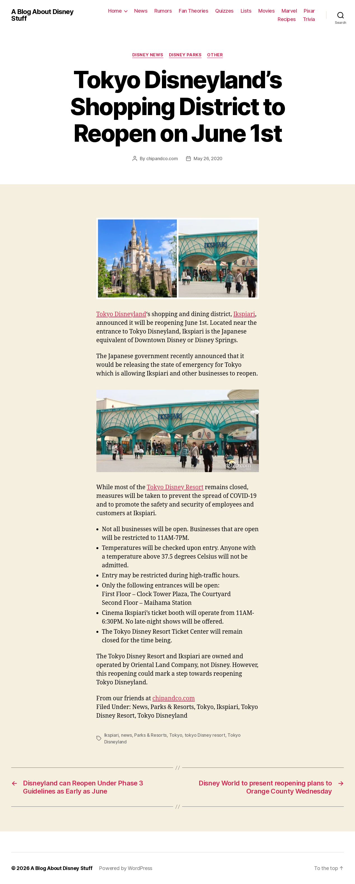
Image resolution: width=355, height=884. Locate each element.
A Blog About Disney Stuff (42, 15)
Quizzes (224, 11)
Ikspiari (244, 314)
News (140, 11)
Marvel (289, 11)
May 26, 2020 (208, 158)
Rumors (163, 11)
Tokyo (175, 735)
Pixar (309, 11)
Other (215, 54)
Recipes (287, 19)
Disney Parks (185, 54)
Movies (266, 11)
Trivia (309, 19)
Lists (246, 11)
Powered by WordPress (125, 868)
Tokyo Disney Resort (175, 487)
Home (115, 11)
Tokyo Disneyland (121, 314)
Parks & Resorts (150, 735)
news (126, 735)
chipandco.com (162, 158)
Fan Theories (193, 11)
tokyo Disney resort (205, 735)
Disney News (147, 54)
